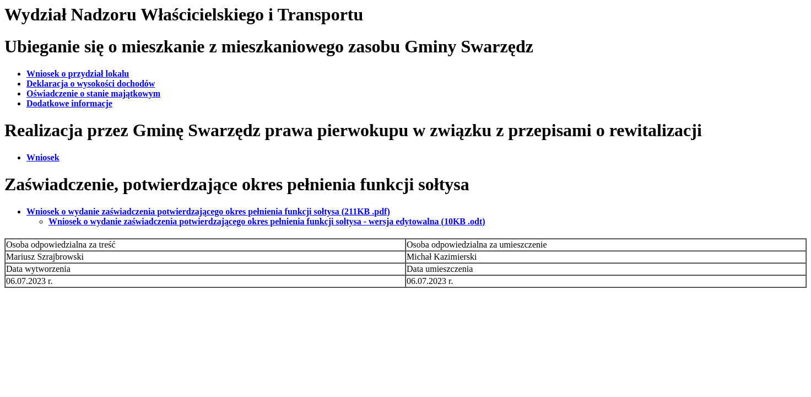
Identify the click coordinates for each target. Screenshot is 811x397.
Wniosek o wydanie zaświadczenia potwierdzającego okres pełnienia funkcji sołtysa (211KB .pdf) (208, 211)
